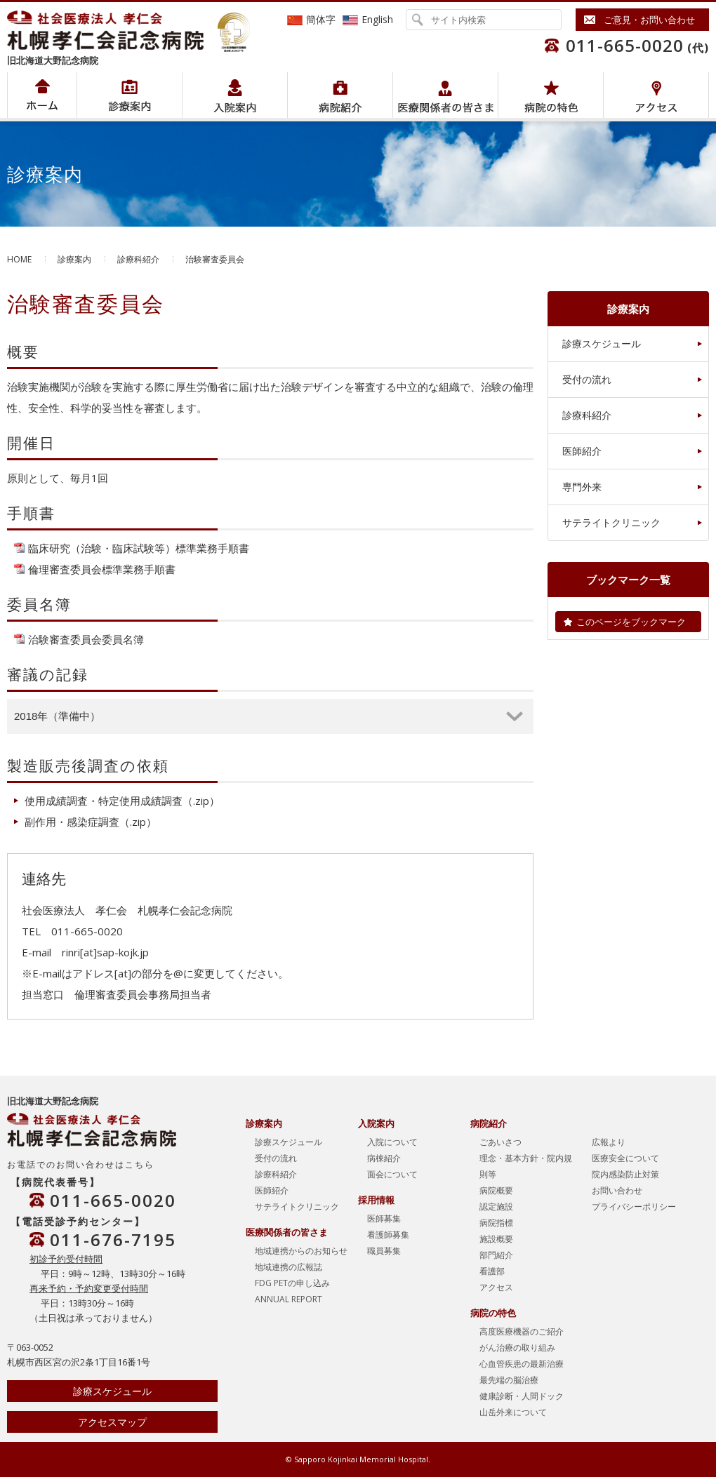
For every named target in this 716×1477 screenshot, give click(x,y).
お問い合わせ (617, 1190)
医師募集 (384, 1218)
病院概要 (496, 1190)
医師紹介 (582, 450)
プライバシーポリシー (634, 1206)
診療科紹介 (138, 259)
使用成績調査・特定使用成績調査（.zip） (122, 801)
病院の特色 (550, 95)
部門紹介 (496, 1255)
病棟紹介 (384, 1158)
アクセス (656, 95)
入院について (392, 1142)
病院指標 (496, 1223)
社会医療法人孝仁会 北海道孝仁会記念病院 (112, 30)
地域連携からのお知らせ (301, 1251)
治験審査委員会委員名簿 (86, 639)
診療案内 (74, 259)
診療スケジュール (601, 343)
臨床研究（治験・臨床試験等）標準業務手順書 (138, 548)
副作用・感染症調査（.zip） (91, 822)
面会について (392, 1174)
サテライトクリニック (611, 522)
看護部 (492, 1271)
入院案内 (235, 95)
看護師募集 (388, 1235)
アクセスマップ (112, 1422)
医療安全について (625, 1158)
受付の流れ (586, 379)
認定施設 (496, 1206)
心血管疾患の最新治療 (521, 1364)
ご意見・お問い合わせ (649, 19)
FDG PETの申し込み (292, 1283)
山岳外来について (513, 1412)
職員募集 (384, 1251)
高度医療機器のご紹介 (521, 1331)
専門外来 (582, 486)
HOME (19, 259)
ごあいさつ (500, 1142)
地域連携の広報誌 (288, 1267)
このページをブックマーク (631, 621)
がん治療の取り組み (517, 1348)
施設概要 (496, 1239)
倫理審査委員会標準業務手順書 (101, 569)
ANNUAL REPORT (288, 1299)
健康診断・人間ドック (521, 1396)
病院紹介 (129, 95)
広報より (608, 1142)
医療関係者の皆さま (445, 95)
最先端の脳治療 (508, 1380)
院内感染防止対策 (625, 1174)
